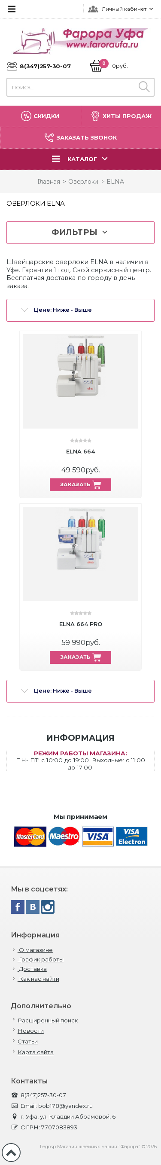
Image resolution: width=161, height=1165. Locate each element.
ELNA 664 (80, 451)
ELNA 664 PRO (80, 624)
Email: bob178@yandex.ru (52, 1106)
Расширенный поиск (48, 1020)
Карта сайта (36, 1052)
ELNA (115, 182)
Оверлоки (83, 182)
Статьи (28, 1041)
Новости (31, 1031)
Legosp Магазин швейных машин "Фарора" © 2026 (98, 1147)
